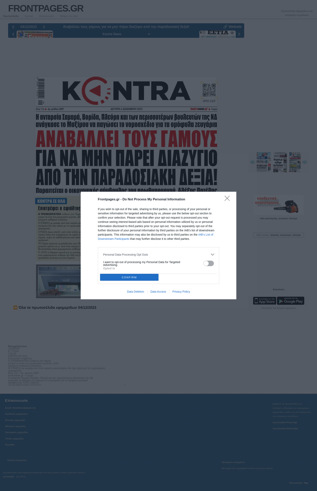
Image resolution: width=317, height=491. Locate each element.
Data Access (158, 291)
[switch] (208, 263)
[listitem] (158, 254)
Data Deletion (135, 291)
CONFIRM (129, 277)
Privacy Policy (181, 291)
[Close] (228, 199)
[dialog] (158, 245)
